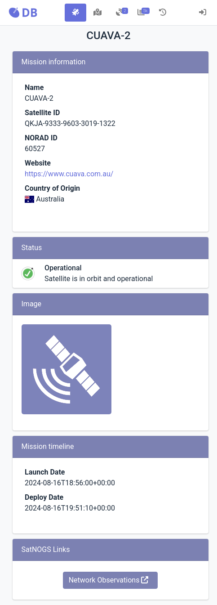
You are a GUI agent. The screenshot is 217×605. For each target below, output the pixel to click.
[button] (23, 12)
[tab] (75, 13)
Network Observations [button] (109, 580)
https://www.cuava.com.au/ (69, 174)
